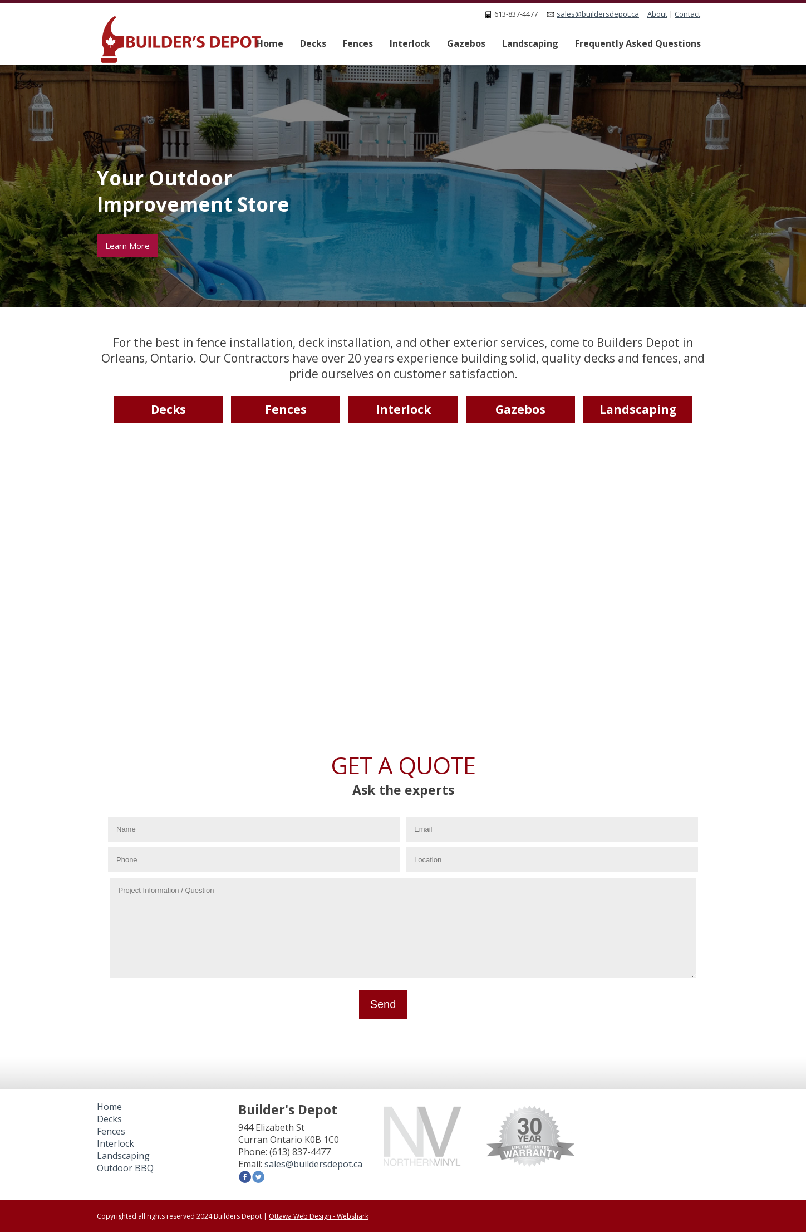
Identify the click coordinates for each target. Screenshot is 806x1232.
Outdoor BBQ (125, 1168)
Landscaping (530, 43)
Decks (313, 43)
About (657, 14)
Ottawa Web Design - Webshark (318, 1216)
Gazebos (466, 43)
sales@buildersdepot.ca (598, 14)
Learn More (127, 245)
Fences (358, 43)
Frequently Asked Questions (638, 43)
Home (270, 43)
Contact (687, 14)
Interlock (410, 43)
